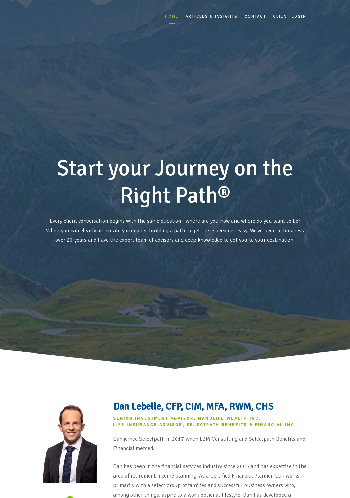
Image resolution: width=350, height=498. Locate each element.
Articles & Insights (212, 16)
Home (172, 16)
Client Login (289, 16)
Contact (255, 16)
